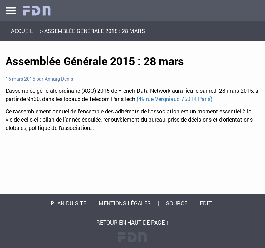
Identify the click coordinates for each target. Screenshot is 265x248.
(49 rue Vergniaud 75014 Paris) (174, 98)
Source (176, 203)
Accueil (22, 30)
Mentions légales (125, 203)
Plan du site (68, 203)
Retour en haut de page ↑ (132, 222)
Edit (206, 203)
